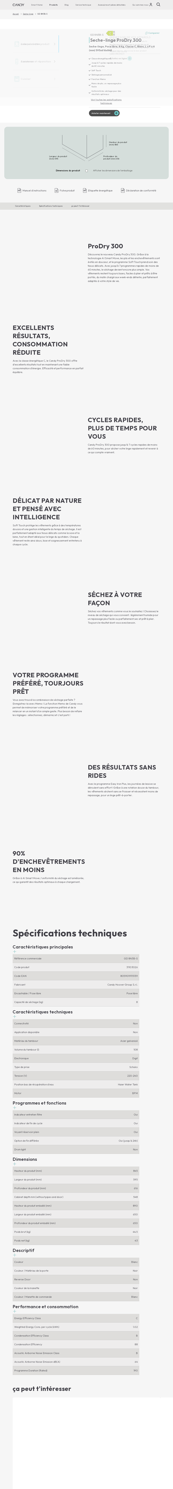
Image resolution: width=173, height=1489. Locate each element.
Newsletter (94, 1393)
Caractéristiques (23, 207)
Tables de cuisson (60, 1383)
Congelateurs (20, 1419)
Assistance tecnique (104, 1408)
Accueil (16, 14)
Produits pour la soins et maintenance (102, 1440)
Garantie (93, 1428)
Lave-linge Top (21, 1383)
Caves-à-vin (20, 1424)
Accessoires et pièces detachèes (111, 5)
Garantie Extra (96, 1433)
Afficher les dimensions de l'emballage (112, 171)
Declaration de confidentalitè (107, 1464)
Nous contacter (97, 1372)
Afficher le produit (25, 1304)
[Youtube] (15, 1357)
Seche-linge (28, 14)
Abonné (153, 1341)
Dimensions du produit (68, 171)
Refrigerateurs (21, 1414)
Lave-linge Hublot (23, 1377)
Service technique (83, 5)
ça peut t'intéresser (80, 207)
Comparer (152, 33)
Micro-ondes (57, 1377)
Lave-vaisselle (21, 1399)
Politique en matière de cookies (122, 1463)
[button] (43, 715)
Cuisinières (56, 1388)
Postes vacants (97, 1383)
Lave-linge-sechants (24, 1388)
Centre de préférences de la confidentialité (137, 1463)
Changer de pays (150, 1477)
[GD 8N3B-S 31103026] (48, 70)
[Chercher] (158, 4)
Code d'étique (96, 1388)
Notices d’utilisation (99, 1413)
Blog (67, 5)
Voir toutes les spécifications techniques (106, 101)
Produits (53, 5)
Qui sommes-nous (140, 5)
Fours (53, 1372)
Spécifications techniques (51, 207)
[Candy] (18, 5)
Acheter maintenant (102, 114)
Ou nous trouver (97, 1399)
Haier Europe (96, 1377)
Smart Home (36, 5)
